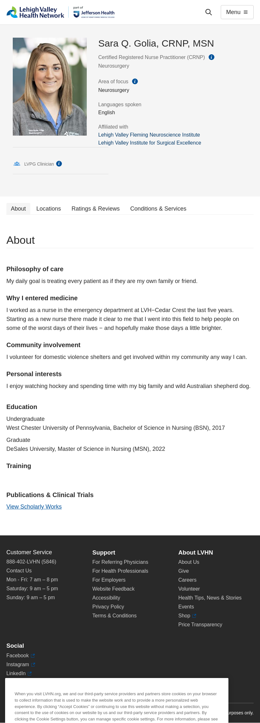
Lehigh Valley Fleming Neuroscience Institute (149, 135)
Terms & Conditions (115, 615)
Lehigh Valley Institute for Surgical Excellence (149, 142)
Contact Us (19, 570)
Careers (187, 580)
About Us (188, 562)
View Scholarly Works (34, 506)
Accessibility (106, 597)
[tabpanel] (130, 375)
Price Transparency (200, 624)
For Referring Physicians (120, 562)
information (211, 57)
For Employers (109, 580)
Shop (187, 616)
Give (183, 571)
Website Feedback (114, 589)
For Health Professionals (120, 571)
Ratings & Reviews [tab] (95, 208)
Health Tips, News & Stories (209, 597)
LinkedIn (19, 673)
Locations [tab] (48, 208)
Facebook (20, 656)
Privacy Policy (108, 606)
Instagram (20, 664)
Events (186, 606)
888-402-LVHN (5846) (31, 561)
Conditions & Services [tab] (158, 208)
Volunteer (189, 589)
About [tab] (18, 208)
